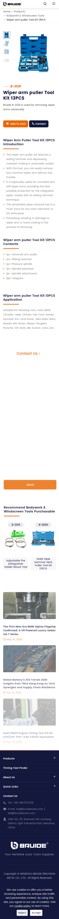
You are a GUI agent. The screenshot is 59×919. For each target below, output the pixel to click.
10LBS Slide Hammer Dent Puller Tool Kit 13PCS (43, 565)
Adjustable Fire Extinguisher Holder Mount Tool (15, 565)
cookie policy (22, 906)
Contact (39, 124)
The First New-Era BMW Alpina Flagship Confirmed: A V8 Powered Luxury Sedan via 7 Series (29, 632)
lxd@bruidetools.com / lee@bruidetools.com (26, 811)
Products (19, 12)
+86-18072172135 (23, 803)
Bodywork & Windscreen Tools (25, 16)
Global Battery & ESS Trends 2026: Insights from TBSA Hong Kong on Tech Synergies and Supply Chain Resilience (29, 685)
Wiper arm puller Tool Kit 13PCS (26, 20)
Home (7, 12)
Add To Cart (16, 124)
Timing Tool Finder (15, 768)
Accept (36, 913)
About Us (9, 777)
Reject (22, 913)
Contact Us (10, 796)
